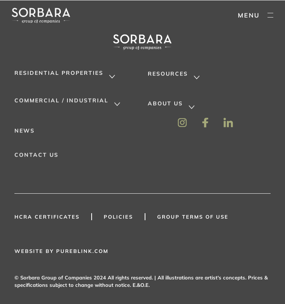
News (24, 133)
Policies (118, 217)
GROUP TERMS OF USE (192, 217)
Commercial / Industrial (61, 102)
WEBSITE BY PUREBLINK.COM (61, 251)
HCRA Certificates (47, 217)
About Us (165, 106)
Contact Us (36, 157)
